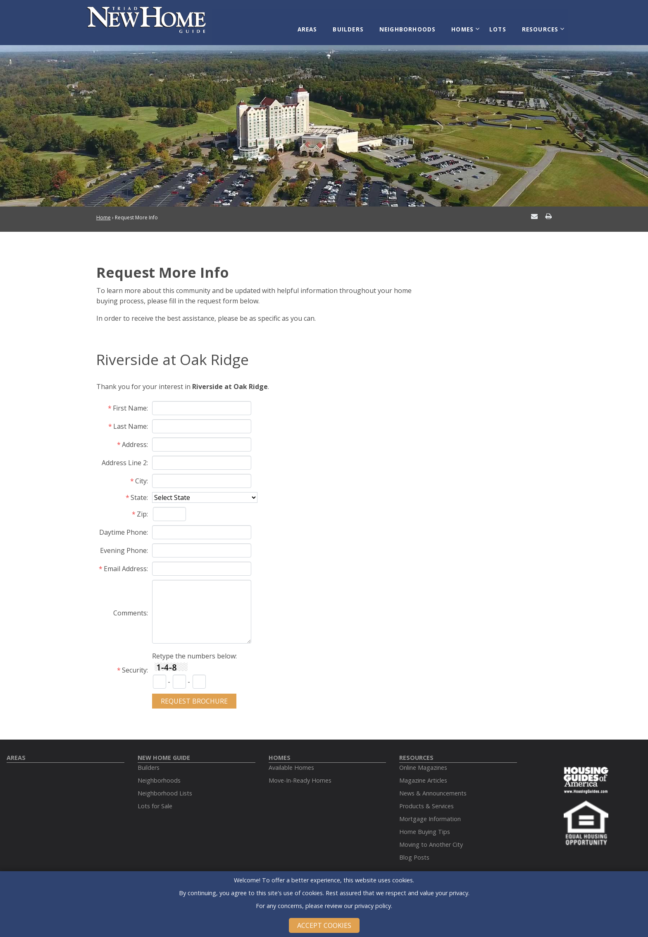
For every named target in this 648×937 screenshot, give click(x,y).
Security (134, 663)
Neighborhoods (413, 25)
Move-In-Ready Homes (300, 774)
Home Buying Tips (424, 825)
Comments (130, 607)
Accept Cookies (324, 925)
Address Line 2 (124, 456)
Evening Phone (123, 544)
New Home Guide (164, 751)
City (141, 474)
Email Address (125, 562)
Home (103, 211)
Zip (142, 507)
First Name (130, 401)
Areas (318, 25)
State (139, 491)
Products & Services (426, 800)
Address (134, 438)
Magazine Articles (423, 774)
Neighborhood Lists (165, 787)
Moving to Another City (431, 838)
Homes (465, 25)
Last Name (130, 420)
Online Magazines (423, 761)
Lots (498, 25)
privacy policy (373, 906)
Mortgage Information (430, 813)
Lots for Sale (155, 800)
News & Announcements (433, 787)
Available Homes (291, 761)
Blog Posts (414, 851)
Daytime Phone (123, 526)
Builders (356, 25)
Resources (537, 25)
